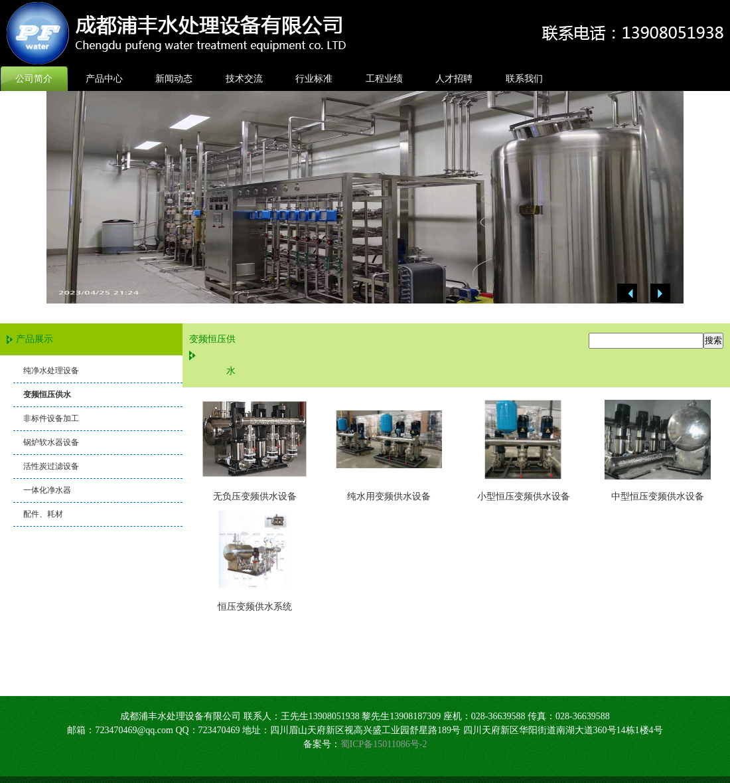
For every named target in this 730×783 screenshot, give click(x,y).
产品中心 (104, 79)
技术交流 (244, 79)
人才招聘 (454, 79)
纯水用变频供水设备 (389, 496)
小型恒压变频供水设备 (523, 496)
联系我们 (524, 79)
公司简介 (33, 79)
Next (660, 293)
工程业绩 (384, 79)
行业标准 (313, 79)
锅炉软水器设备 (51, 442)
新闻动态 (173, 79)
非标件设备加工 (51, 418)
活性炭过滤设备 (51, 466)
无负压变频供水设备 (255, 496)
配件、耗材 (43, 514)
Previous (627, 293)
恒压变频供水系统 (255, 607)
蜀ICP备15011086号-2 (383, 744)
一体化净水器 (47, 490)
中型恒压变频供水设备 (657, 496)
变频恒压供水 (47, 394)
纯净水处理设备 (51, 370)
